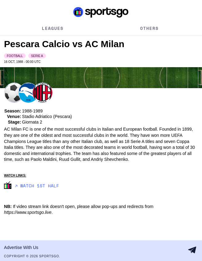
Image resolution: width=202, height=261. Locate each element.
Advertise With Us (21, 247)
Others (149, 28)
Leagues (52, 28)
